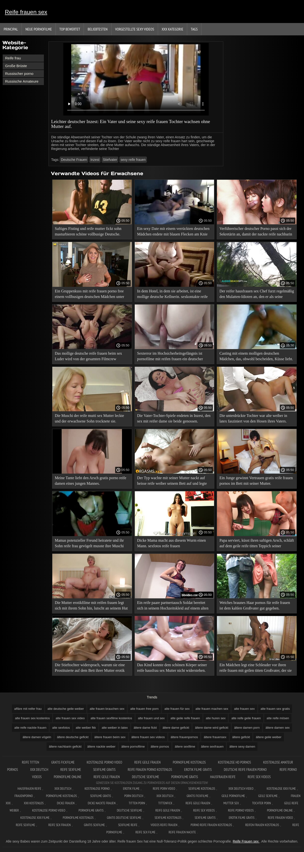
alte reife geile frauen (246, 718)
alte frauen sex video (70, 718)
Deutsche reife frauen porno (245, 769)
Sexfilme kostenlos (168, 817)
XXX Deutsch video (240, 788)
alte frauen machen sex (211, 709)
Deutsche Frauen (74, 160)
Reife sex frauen (59, 825)
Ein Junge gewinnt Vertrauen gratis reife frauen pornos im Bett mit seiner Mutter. (256, 480)
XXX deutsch (39, 769)
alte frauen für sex (177, 709)
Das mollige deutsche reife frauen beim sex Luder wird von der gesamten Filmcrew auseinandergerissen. (88, 357)
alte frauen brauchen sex (107, 709)
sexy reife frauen (133, 160)
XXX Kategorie (172, 29)
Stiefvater (110, 160)
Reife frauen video (280, 817)
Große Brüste (16, 66)
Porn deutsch (133, 796)
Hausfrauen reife (223, 776)
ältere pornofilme (133, 746)
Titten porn (137, 803)
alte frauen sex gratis (275, 709)
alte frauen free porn (144, 709)
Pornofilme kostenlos (189, 762)
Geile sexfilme (268, 796)
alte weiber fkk (86, 727)
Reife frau (13, 58)
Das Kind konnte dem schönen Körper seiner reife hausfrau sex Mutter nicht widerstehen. (172, 667)
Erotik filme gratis (198, 769)
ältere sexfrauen (212, 746)
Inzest (94, 160)
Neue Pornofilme (38, 29)
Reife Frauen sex (246, 841)
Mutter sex (231, 803)
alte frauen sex (244, 709)
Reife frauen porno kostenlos (150, 769)
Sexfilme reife (127, 825)
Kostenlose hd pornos (234, 762)
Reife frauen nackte (182, 832)
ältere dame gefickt (176, 727)
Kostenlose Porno (97, 788)
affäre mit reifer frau (28, 709)
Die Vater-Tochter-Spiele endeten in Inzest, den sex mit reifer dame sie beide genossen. (174, 418)
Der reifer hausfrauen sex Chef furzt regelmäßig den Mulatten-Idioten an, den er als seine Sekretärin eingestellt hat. (256, 294)
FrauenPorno (24, 796)
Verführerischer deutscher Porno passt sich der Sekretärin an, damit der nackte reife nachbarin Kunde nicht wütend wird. (255, 232)
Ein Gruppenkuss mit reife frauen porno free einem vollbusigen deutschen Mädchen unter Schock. (89, 294)
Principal (11, 29)
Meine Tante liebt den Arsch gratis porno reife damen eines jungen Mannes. (90, 480)
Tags (194, 29)
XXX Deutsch (63, 788)
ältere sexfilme (185, 746)
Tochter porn (261, 803)
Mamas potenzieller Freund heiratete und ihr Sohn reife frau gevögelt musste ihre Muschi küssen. (89, 544)
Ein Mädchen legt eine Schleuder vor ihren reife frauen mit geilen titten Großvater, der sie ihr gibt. (255, 668)
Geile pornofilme (233, 796)
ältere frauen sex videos (148, 737)
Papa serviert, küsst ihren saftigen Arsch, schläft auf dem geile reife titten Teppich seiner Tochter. (256, 544)
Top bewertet (69, 29)
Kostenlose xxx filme (281, 788)
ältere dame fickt (145, 727)
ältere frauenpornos (184, 737)
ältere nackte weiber (101, 746)
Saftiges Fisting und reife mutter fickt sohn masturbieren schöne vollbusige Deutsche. (88, 231)
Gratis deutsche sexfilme (124, 817)
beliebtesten (97, 29)
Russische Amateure (22, 81)
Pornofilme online (67, 776)
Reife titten (30, 762)
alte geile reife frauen (185, 718)
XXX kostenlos (34, 803)
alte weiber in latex (115, 727)
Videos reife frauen (164, 825)
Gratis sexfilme (94, 825)
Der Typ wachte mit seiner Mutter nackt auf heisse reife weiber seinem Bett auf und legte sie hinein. (172, 481)
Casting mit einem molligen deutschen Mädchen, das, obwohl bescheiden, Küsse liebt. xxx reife (256, 357)
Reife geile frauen (147, 762)
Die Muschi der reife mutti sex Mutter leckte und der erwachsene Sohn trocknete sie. (89, 418)
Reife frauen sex (26, 12)
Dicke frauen (66, 803)
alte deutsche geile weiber (66, 709)
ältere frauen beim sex (110, 737)
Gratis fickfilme (62, 762)
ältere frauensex (215, 737)
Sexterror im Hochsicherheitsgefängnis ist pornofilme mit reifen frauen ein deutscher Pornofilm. (170, 357)
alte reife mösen (278, 718)
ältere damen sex (277, 727)
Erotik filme (131, 788)
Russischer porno (19, 73)
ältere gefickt (241, 737)
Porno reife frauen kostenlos (211, 825)
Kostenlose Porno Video (104, 762)
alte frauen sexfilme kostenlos (111, 718)
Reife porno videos (241, 810)
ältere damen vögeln (37, 737)
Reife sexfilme (70, 769)
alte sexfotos (61, 727)
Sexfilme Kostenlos (201, 788)
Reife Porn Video (164, 788)
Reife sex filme (145, 832)
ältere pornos (160, 746)
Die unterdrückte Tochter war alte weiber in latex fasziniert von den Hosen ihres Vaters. (253, 418)
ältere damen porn (247, 727)
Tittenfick (165, 803)
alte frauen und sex (151, 718)
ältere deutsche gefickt (72, 737)
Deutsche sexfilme (145, 776)
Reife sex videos (259, 776)
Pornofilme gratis (184, 776)
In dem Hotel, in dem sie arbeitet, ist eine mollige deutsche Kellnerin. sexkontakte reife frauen (172, 294)
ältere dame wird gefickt (211, 727)
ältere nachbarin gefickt (65, 746)
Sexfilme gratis (104, 769)
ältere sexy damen (242, 746)
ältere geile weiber (268, 737)
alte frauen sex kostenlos (32, 718)
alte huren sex (216, 718)
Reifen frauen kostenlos (262, 825)
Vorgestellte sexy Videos (134, 29)
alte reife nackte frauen (30, 727)
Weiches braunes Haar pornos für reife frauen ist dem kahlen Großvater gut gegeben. (254, 605)
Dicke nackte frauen (102, 803)
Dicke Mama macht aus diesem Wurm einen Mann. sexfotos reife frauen (171, 543)
